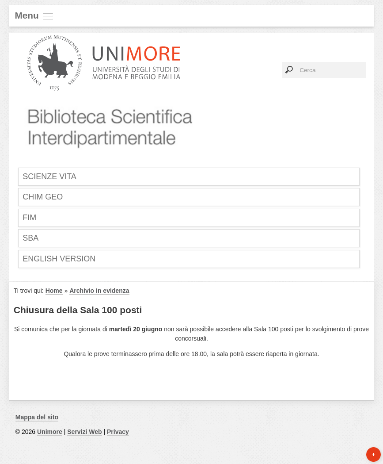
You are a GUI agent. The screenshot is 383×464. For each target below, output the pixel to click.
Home (54, 290)
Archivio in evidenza (99, 290)
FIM (29, 217)
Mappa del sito (36, 417)
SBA (30, 238)
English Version (59, 258)
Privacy (118, 431)
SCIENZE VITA (49, 176)
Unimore (49, 431)
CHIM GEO (43, 196)
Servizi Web (84, 431)
